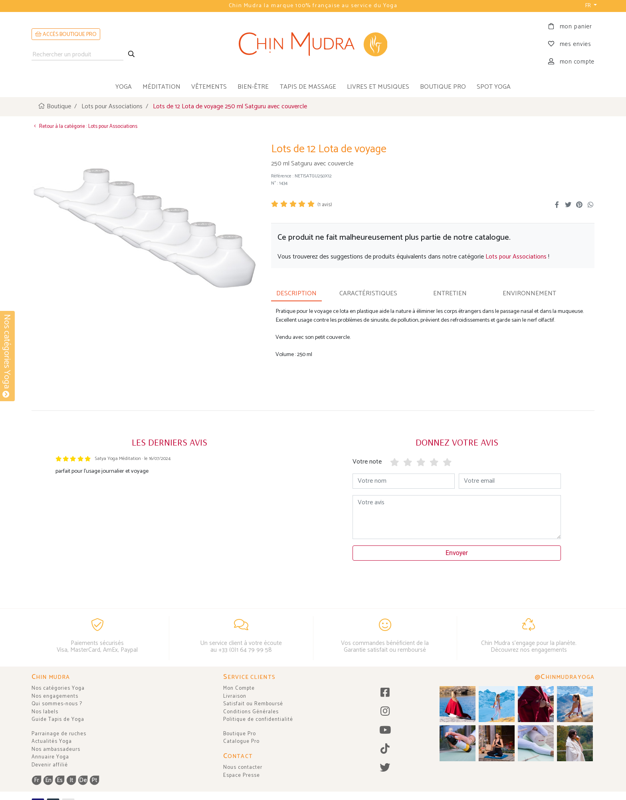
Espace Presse (241, 775)
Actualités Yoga (52, 741)
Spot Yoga (494, 87)
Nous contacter (242, 767)
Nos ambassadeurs (56, 749)
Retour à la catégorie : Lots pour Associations (84, 126)
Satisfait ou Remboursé (253, 704)
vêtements (209, 87)
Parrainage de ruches (59, 734)
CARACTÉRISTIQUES (368, 293)
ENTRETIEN (450, 293)
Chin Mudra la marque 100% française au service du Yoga (313, 5)
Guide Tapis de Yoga (58, 719)
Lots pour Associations (516, 256)
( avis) (324, 205)
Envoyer (457, 553)
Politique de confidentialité (258, 719)
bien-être (253, 87)
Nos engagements (55, 696)
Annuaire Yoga (50, 757)
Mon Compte (239, 688)
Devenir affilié (50, 765)
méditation (161, 87)
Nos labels (45, 712)
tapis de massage (308, 87)
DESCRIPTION (296, 293)
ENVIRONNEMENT (529, 293)
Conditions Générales (251, 712)
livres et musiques (378, 87)
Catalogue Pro (241, 741)
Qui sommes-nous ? (57, 704)
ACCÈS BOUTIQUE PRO (66, 34)
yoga (123, 87)
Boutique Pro (239, 734)
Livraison (234, 696)
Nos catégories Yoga (58, 688)
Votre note (367, 461)
